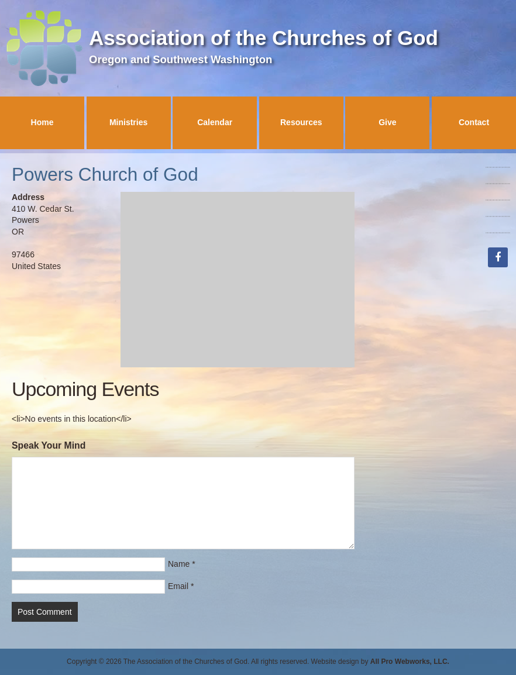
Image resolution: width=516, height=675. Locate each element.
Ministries (128, 122)
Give (387, 122)
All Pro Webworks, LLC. (409, 661)
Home (42, 122)
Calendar (214, 122)
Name (179, 564)
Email (178, 586)
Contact (474, 122)
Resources (301, 122)
